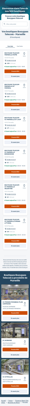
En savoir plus (15, 76)
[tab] (10, 45)
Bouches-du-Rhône (14, 402)
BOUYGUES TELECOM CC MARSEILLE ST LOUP (12, 118)
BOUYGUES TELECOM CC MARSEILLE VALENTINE (11, 186)
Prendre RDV (15, 71)
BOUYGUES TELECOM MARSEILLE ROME (11, 54)
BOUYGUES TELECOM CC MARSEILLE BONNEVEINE (11, 152)
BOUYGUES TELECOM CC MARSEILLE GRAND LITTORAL (12, 221)
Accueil (3, 400)
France (10, 400)
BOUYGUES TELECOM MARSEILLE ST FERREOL (11, 86)
